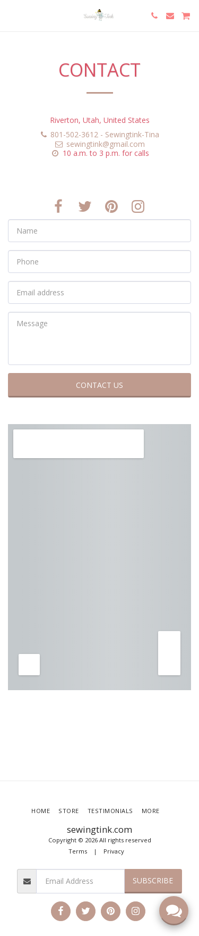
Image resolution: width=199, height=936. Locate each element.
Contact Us (99, 385)
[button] (12, 15)
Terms (77, 851)
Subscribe (153, 880)
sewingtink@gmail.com (99, 144)
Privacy (113, 851)
